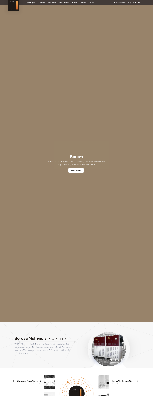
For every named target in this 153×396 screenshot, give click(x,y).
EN (139, 3)
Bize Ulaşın (76, 170)
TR (136, 3)
